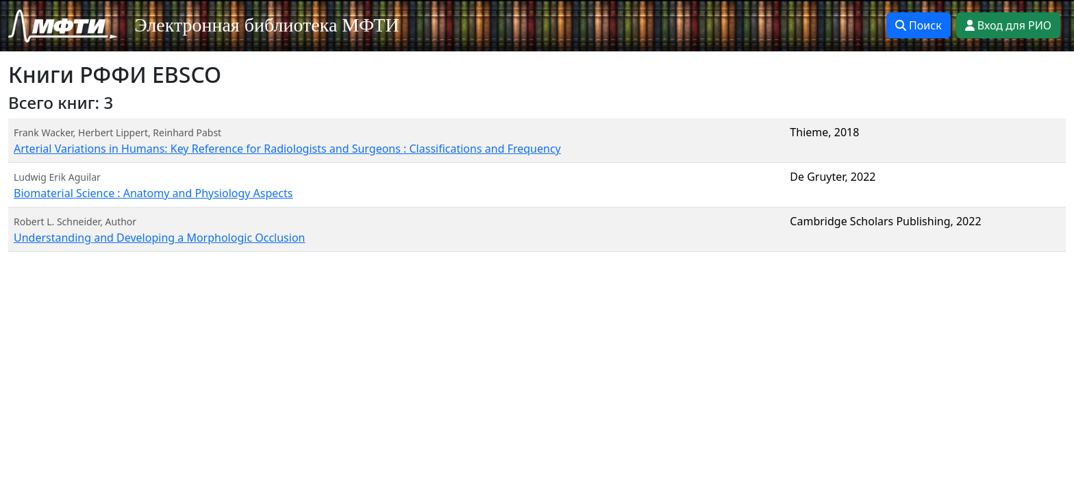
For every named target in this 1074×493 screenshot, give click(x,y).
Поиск (918, 25)
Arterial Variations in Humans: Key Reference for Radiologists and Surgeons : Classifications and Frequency (287, 148)
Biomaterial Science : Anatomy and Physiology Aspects (153, 193)
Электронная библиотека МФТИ (266, 25)
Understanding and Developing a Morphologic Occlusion (159, 237)
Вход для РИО (1008, 25)
